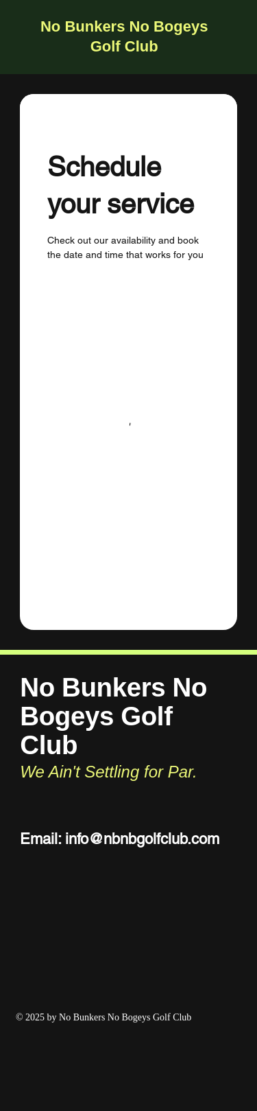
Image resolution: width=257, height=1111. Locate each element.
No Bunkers (82, 26)
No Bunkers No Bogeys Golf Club (113, 716)
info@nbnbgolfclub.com (142, 838)
